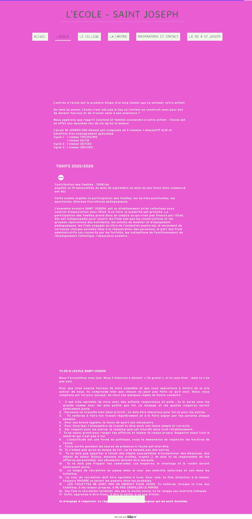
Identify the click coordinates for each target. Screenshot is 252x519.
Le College (89, 36)
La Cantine (119, 36)
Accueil (40, 36)
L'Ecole (63, 36)
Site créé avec (126, 517)
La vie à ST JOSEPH (205, 36)
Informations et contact (158, 36)
